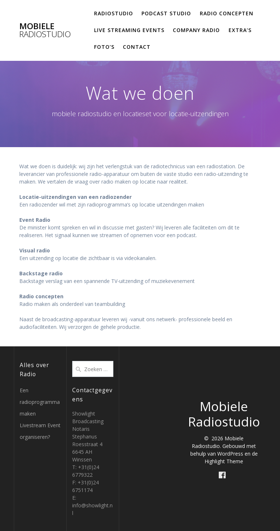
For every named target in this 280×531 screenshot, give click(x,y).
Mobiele (45, 30)
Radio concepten (226, 13)
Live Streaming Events (129, 30)
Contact (137, 46)
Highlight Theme (224, 461)
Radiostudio (113, 13)
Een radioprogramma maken (40, 402)
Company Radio (196, 30)
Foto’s (104, 46)
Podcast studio (166, 13)
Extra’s (240, 30)
